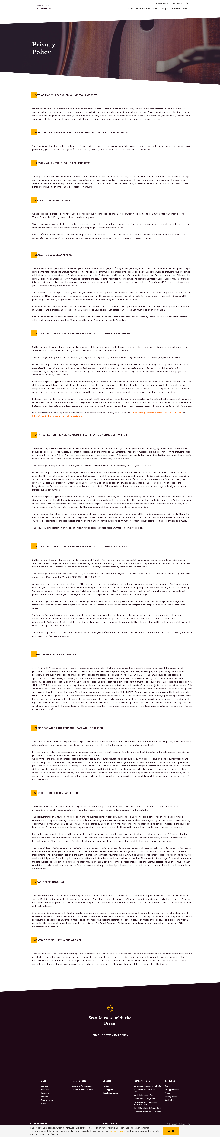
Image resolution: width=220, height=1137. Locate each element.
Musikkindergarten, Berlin (144, 1095)
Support (165, 8)
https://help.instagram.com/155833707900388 (157, 412)
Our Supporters (109, 1089)
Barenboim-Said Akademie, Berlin (147, 1086)
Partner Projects (161, 3)
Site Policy (169, 1100)
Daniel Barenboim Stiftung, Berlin (147, 1108)
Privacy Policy (171, 1096)
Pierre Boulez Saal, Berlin (144, 1099)
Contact (176, 8)
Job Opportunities (172, 1089)
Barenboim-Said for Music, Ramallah (145, 1090)
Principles (45, 1089)
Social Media (177, 3)
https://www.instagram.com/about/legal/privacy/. (57, 416)
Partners (106, 1086)
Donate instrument (111, 1093)
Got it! (171, 1130)
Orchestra (45, 1086)
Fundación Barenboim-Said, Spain (147, 1111)
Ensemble (45, 1093)
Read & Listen (47, 1100)
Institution (170, 1080)
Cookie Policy (116, 1130)
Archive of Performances (82, 1089)
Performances (143, 8)
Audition (44, 1096)
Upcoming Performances (82, 1086)
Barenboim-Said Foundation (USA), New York (145, 1103)
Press (186, 8)
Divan (130, 8)
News (156, 8)
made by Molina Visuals (178, 1124)
